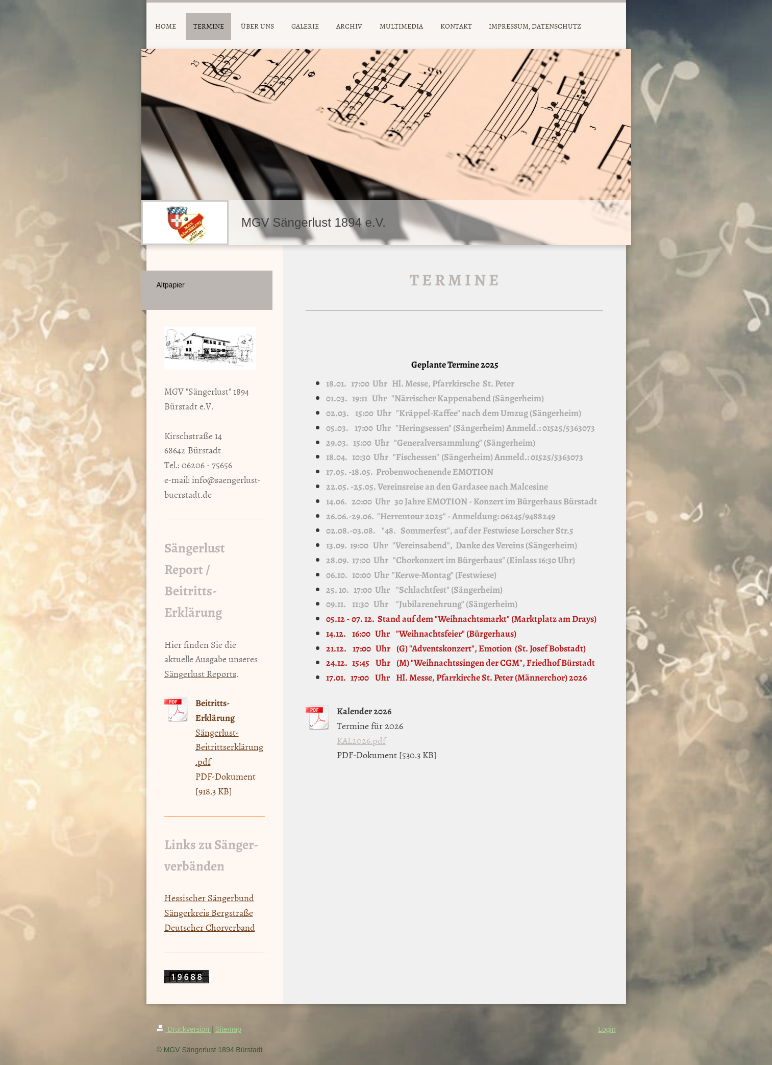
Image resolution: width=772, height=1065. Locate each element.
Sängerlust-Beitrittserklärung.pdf (229, 747)
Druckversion (184, 1029)
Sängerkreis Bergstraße (208, 912)
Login (606, 1029)
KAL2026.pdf (361, 740)
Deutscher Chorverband (209, 927)
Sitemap (228, 1029)
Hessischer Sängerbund (209, 898)
